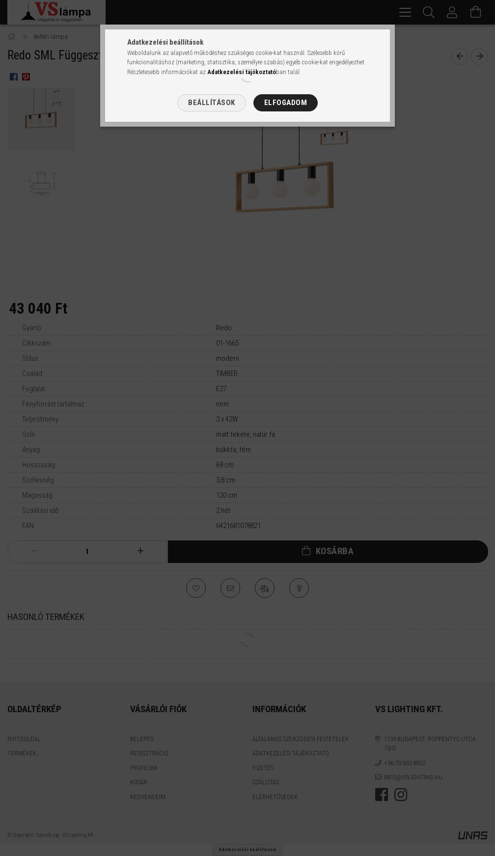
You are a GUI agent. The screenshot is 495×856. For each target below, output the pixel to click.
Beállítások (211, 102)
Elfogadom (285, 102)
